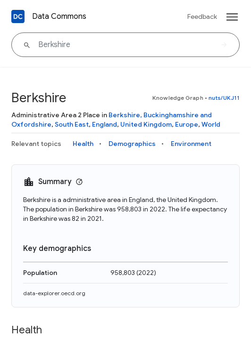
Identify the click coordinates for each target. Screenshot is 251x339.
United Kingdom (146, 124)
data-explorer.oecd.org (54, 293)
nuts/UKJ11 (224, 97)
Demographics (132, 143)
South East (72, 124)
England (104, 124)
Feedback (202, 16)
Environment (191, 143)
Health (83, 143)
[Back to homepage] (18, 16)
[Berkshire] (125, 44)
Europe (186, 124)
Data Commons (59, 16)
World (210, 124)
